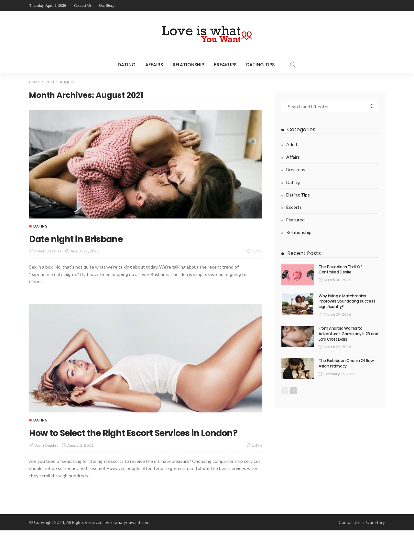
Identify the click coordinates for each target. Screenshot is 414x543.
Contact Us (83, 5)
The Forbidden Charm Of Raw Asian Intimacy (346, 363)
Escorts (294, 207)
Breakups (225, 64)
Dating (127, 64)
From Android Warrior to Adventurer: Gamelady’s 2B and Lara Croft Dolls (348, 333)
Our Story (106, 5)
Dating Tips (260, 64)
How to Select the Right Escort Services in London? (141, 438)
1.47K (254, 457)
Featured (295, 219)
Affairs (154, 64)
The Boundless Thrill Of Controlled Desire (340, 269)
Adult (292, 144)
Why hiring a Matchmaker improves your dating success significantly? (347, 301)
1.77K (254, 251)
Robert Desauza (47, 251)
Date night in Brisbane (90, 237)
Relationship (188, 64)
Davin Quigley (46, 457)
